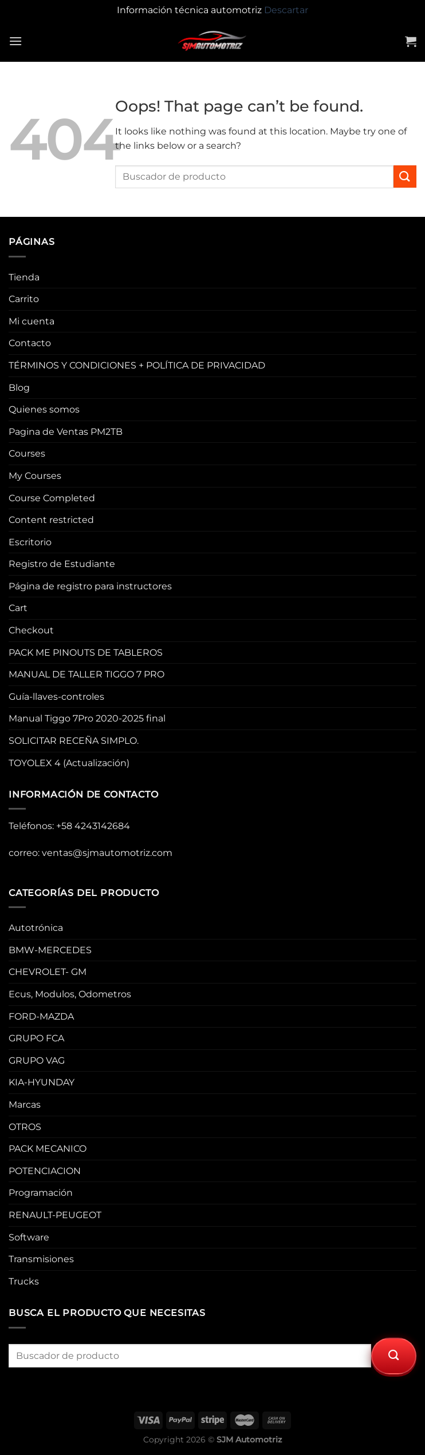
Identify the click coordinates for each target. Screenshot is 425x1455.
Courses (27, 453)
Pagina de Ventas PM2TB (66, 431)
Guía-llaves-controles (56, 696)
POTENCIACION (45, 1170)
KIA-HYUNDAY (41, 1082)
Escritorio (30, 542)
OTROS (25, 1126)
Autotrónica (36, 927)
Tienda (24, 277)
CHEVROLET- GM (47, 971)
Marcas (25, 1104)
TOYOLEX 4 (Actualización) (69, 763)
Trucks (24, 1281)
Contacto (30, 343)
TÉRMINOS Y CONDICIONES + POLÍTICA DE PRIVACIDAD (137, 365)
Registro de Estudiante (62, 563)
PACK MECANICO (47, 1148)
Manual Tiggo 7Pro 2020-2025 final (87, 718)
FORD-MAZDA (41, 1016)
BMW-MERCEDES (50, 950)
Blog (19, 387)
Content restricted (51, 519)
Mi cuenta (31, 321)
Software (29, 1237)
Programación (41, 1192)
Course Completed (52, 498)
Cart (18, 607)
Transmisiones (41, 1259)
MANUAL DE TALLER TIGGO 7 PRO (86, 674)
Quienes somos (44, 409)
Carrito (24, 299)
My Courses (35, 475)
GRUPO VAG (37, 1060)
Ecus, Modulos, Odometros (70, 994)
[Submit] (404, 176)
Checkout (31, 630)
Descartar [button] (286, 10)
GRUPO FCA (36, 1038)
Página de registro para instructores (90, 586)
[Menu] (15, 41)
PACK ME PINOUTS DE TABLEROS (86, 652)
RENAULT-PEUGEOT (55, 1215)
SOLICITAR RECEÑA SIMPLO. (74, 740)
